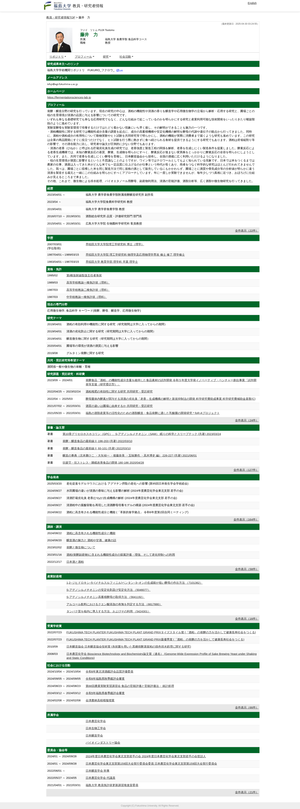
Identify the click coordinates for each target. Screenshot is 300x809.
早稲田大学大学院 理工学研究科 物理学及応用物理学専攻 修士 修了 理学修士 (135, 254)
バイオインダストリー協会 (103, 742)
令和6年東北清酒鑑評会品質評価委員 (109, 671)
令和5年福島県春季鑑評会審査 (105, 693)
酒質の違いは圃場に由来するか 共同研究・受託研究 (119, 405)
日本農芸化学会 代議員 (100, 777)
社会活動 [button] (125, 56)
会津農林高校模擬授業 (100, 700)
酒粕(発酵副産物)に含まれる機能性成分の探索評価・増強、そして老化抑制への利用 (120, 554)
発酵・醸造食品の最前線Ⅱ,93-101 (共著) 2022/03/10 (97, 448)
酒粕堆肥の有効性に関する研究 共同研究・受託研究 (119, 391)
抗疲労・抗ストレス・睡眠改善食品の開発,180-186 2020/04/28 (103, 462)
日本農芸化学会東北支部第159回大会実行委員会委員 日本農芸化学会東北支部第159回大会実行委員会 (151, 763)
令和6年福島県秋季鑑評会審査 (105, 678)
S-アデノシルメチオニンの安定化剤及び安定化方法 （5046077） (108, 589)
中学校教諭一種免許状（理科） (86, 296)
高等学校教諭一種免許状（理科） (88, 282)
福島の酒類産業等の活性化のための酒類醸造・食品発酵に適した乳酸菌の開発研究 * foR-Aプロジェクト (153, 413)
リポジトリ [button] (56, 56)
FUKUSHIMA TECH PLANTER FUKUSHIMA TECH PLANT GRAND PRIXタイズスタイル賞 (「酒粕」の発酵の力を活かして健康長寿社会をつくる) (161, 632)
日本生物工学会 (96, 728)
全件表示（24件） (247, 420)
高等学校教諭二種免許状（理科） (88, 289)
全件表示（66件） (247, 707)
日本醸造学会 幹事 (97, 770)
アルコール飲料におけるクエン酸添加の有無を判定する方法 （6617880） (114, 604)
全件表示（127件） (246, 469)
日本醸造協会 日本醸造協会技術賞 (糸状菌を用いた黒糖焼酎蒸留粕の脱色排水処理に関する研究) (128, 646)
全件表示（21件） (247, 792)
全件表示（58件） (247, 569)
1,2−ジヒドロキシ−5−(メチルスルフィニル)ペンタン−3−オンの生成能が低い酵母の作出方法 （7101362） (134, 582)
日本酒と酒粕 (75, 561)
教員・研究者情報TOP (60, 17)
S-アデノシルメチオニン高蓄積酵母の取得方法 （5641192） (105, 597)
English (252, 3)
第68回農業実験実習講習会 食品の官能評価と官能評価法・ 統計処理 (130, 686)
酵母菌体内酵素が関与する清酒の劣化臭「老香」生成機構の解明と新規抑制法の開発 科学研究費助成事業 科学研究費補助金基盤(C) (170, 398)
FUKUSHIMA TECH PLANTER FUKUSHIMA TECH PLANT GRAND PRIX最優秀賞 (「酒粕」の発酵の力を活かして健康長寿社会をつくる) (155, 639)
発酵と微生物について (80, 547)
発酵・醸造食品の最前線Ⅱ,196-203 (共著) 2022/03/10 (97, 441)
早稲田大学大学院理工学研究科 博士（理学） (115, 244)
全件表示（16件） (247, 618)
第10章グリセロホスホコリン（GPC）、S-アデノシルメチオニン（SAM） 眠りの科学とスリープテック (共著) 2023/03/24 (142, 434)
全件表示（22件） (247, 230)
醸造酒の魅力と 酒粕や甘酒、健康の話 (91, 540)
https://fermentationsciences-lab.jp (69, 97)
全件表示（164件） (246, 519)
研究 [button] (106, 56)
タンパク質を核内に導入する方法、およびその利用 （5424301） (108, 611)
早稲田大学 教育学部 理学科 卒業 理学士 (112, 261)
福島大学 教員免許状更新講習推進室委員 (112, 785)
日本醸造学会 (94, 735)
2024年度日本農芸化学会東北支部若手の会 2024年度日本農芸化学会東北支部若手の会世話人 (146, 756)
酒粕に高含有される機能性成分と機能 (90, 533)
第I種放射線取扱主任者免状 (84, 275)
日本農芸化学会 (96, 721)
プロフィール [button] (83, 56)
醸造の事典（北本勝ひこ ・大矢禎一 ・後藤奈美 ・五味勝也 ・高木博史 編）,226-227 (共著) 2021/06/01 (130, 455)
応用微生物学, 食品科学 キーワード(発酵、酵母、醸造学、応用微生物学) (94, 310)
